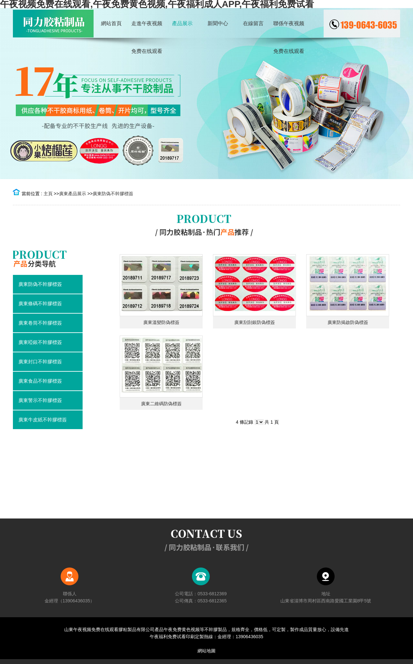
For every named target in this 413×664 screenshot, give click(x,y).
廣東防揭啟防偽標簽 (347, 322)
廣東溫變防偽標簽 (161, 322)
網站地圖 (206, 650)
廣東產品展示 (72, 193)
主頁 (48, 193)
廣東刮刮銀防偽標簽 (254, 322)
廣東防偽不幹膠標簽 (113, 193)
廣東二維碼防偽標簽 (161, 403)
